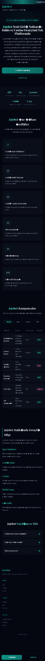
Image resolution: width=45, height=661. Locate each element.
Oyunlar (4, 608)
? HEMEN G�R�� (22, 71)
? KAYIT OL (22, 78)
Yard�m (5, 622)
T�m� (8, 322)
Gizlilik (4, 625)
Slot (37, 322)
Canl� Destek (6, 619)
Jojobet (14, 8)
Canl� (4, 588)
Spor (18, 322)
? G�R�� (11, 657)
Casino (28, 322)
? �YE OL (33, 657)
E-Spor (4, 591)
